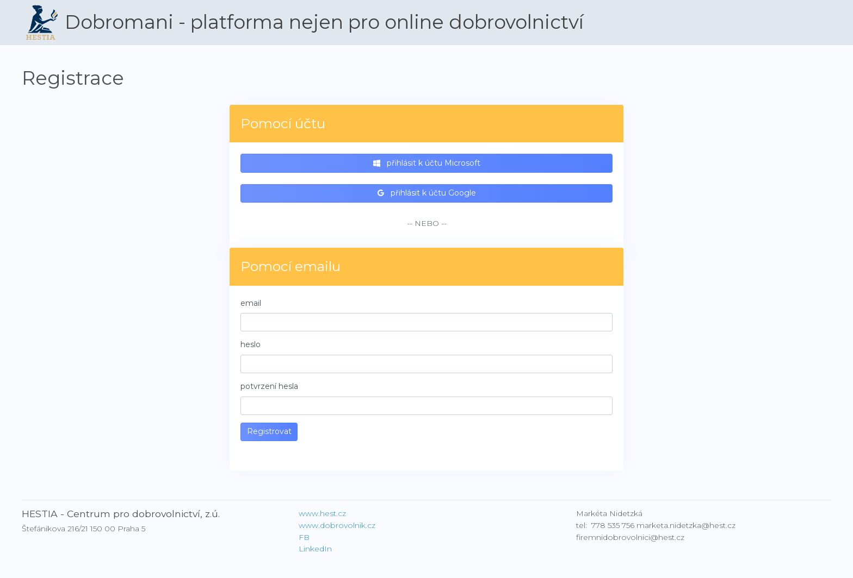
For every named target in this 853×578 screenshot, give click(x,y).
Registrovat (269, 431)
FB (304, 537)
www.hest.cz (322, 513)
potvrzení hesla (269, 386)
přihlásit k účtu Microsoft (426, 163)
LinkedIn (315, 549)
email (250, 303)
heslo (250, 344)
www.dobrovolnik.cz (337, 525)
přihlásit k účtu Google (427, 193)
